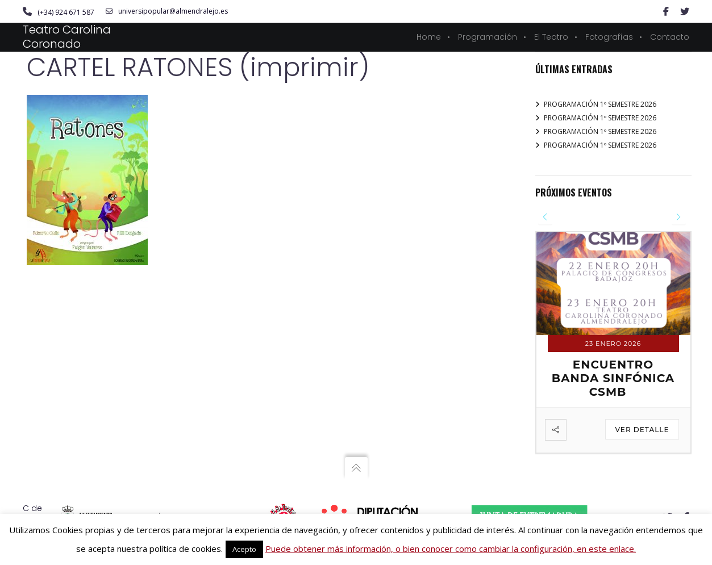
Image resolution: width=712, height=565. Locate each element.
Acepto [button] (244, 549)
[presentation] (545, 217)
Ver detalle (642, 429)
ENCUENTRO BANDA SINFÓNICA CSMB (613, 378)
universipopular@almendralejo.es (167, 11)
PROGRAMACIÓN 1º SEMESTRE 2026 (600, 104)
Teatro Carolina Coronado (67, 37)
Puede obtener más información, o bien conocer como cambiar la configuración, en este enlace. (450, 548)
